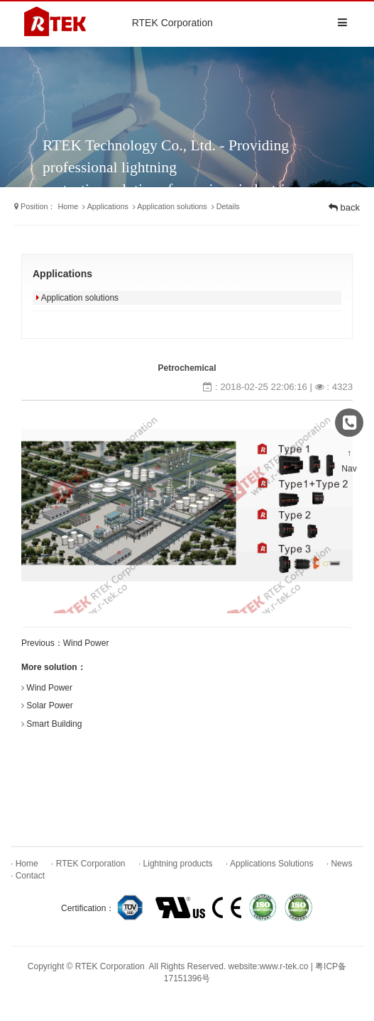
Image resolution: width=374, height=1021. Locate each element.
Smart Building (54, 724)
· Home (24, 864)
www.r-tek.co (284, 966)
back (344, 207)
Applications (107, 206)
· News (339, 864)
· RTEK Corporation (88, 864)
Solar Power (49, 705)
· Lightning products (175, 864)
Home (67, 206)
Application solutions (172, 206)
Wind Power (86, 643)
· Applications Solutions (269, 864)
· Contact (28, 876)
